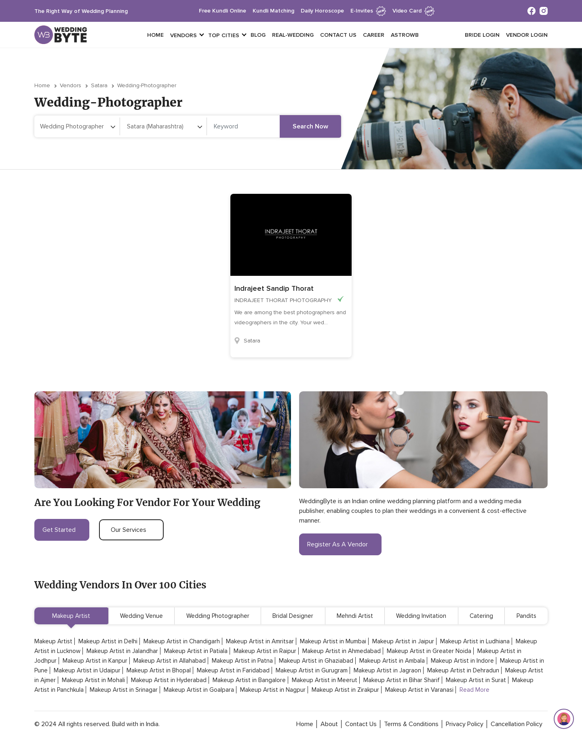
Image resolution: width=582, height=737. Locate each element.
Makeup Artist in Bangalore (249, 680)
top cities (223, 35)
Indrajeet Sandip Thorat (274, 288)
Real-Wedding (293, 34)
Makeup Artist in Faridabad (233, 670)
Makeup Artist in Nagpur (273, 689)
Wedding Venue (141, 615)
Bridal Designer (292, 615)
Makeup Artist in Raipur (265, 651)
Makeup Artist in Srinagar (124, 689)
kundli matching (273, 10)
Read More (474, 689)
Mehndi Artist (355, 615)
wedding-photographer (146, 85)
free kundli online (222, 10)
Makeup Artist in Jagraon (387, 670)
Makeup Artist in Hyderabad (169, 680)
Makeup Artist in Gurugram (312, 670)
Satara (99, 85)
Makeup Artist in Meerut (324, 680)
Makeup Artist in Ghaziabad (316, 660)
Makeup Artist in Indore (462, 660)
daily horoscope (322, 10)
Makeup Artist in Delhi (107, 641)
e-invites (368, 10)
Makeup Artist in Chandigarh (181, 641)
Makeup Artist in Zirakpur (345, 689)
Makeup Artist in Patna (242, 660)
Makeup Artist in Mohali (93, 680)
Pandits (526, 615)
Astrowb (405, 34)
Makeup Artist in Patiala (196, 651)
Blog (258, 34)
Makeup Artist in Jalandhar (122, 651)
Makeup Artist (71, 615)
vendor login (527, 34)
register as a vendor (340, 544)
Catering (481, 615)
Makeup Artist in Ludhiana (475, 641)
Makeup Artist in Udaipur (87, 670)
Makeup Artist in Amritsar (260, 641)
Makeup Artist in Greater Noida (429, 651)
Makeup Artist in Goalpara (199, 689)
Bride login (482, 34)
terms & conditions (411, 724)
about (329, 724)
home (304, 724)
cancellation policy (516, 724)
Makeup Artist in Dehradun (463, 670)
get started (61, 530)
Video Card (413, 10)
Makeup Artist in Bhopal (159, 670)
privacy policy (464, 724)
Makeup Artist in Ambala (392, 660)
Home (155, 34)
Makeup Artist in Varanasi (419, 689)
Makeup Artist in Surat (476, 680)
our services (131, 530)
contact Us (361, 724)
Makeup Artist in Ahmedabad (341, 651)
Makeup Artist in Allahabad (169, 660)
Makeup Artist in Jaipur (403, 641)
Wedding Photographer (217, 615)
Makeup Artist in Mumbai (333, 641)
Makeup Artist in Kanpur (95, 660)
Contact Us (338, 34)
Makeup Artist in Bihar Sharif (401, 680)
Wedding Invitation (421, 615)
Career (373, 34)
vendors (183, 35)
